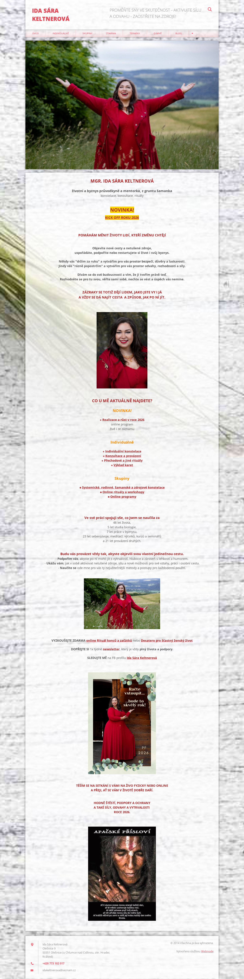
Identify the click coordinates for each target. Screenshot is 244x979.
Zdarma (111, 33)
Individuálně (61, 33)
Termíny (135, 33)
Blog (178, 33)
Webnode (207, 952)
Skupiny (87, 33)
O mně (158, 33)
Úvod (35, 33)
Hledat (210, 10)
